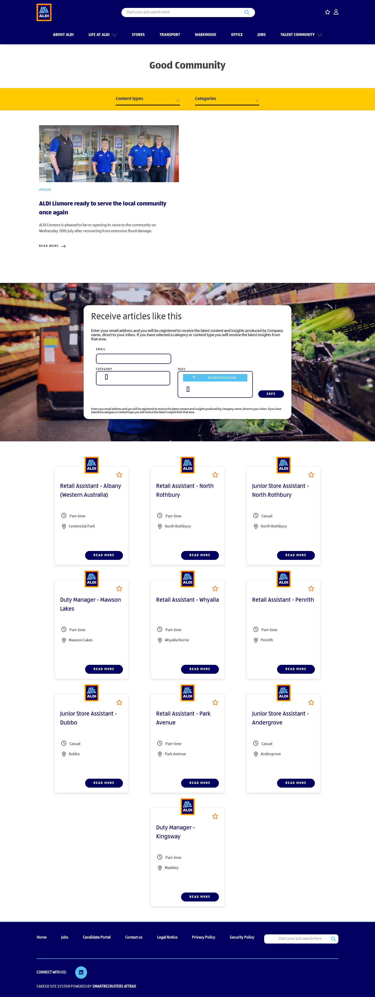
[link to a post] (109, 153)
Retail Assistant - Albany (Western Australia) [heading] (90, 490)
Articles (45, 189)
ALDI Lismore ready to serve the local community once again (102, 208)
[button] (114, 34)
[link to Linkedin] (81, 972)
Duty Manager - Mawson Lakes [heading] (90, 604)
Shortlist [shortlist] (119, 474)
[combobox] (133, 377)
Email (101, 349)
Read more (104, 555)
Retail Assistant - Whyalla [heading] (187, 600)
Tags (182, 369)
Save (271, 394)
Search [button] (247, 12)
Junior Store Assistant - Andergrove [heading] (280, 718)
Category (104, 369)
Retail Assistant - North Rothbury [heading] (185, 490)
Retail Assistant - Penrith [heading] (283, 600)
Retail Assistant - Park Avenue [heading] (183, 718)
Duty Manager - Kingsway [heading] (175, 832)
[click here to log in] (336, 12)
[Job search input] (188, 12)
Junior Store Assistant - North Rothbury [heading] (280, 490)
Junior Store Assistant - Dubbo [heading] (88, 718)
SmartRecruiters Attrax (114, 987)
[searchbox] (106, 376)
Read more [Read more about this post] (49, 246)
